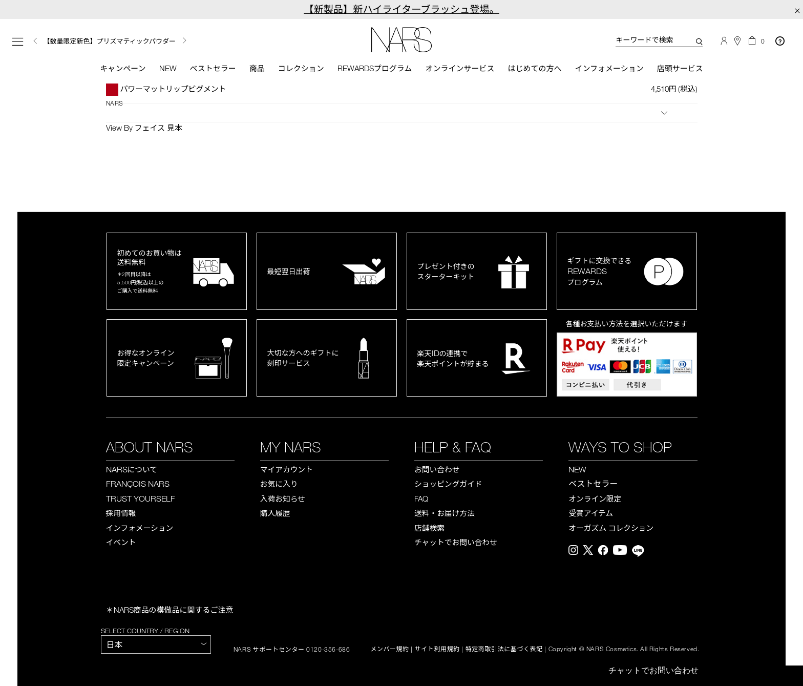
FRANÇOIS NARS (138, 483)
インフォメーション (609, 68)
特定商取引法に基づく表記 (504, 649)
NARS (114, 103)
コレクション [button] (301, 68)
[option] (154, 41)
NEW (577, 469)
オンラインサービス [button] (459, 68)
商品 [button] (257, 68)
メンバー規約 (389, 649)
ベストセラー (213, 68)
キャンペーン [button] (122, 68)
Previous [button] (35, 41)
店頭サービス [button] (680, 68)
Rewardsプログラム (374, 68)
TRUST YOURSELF (140, 498)
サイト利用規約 (437, 649)
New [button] (168, 68)
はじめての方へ (534, 68)
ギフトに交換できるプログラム (599, 271)
